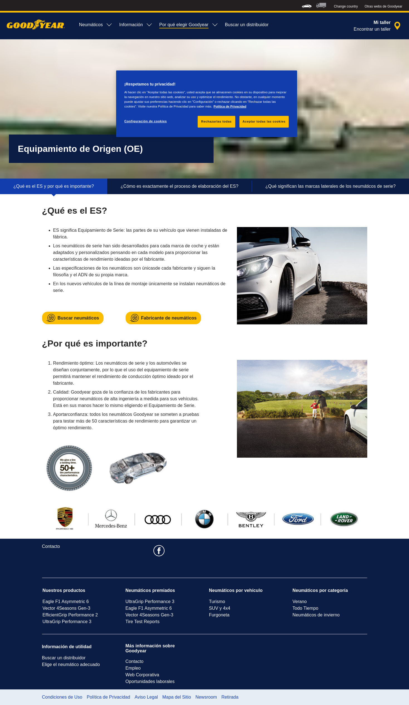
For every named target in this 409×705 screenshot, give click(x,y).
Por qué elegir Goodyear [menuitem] (188, 24)
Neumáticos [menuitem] (95, 24)
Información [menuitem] (136, 24)
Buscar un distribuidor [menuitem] (247, 24)
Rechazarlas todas (216, 121)
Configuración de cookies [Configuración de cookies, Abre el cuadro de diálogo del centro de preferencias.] (145, 121)
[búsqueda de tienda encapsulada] (378, 26)
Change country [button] (346, 6)
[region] (206, 103)
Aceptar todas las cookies (264, 121)
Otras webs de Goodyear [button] (383, 6)
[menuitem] (307, 5)
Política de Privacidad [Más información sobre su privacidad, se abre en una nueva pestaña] (230, 106)
